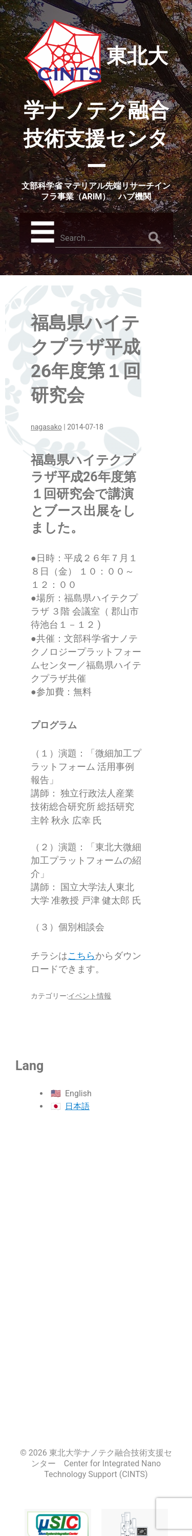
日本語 (77, 1106)
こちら (81, 955)
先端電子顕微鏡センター (134, 1489)
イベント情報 (89, 996)
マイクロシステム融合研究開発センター (58, 1482)
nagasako (46, 427)
